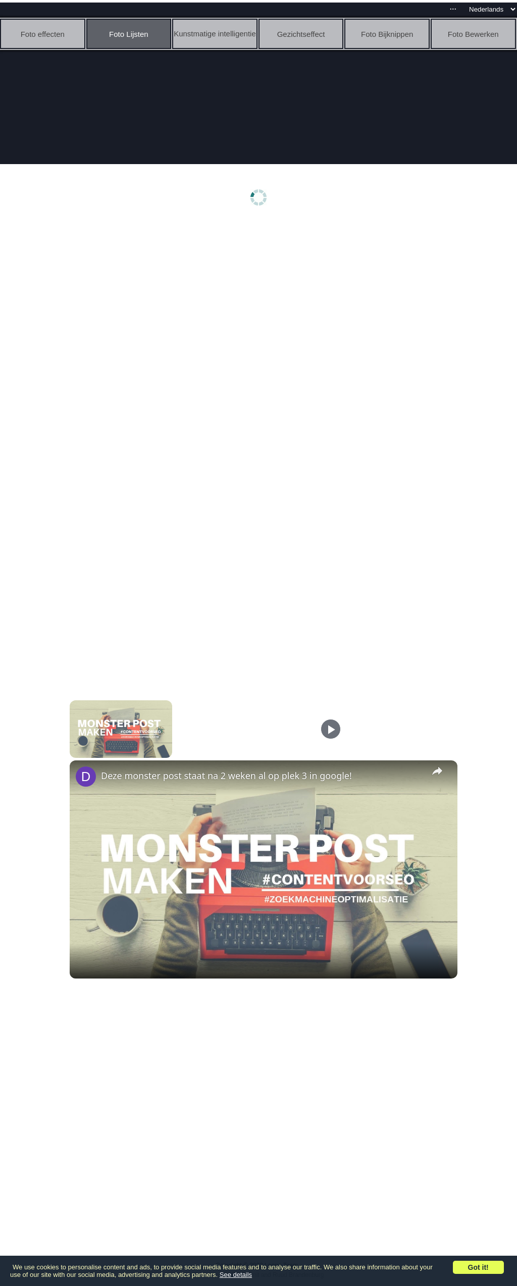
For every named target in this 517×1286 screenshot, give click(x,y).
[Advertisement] (261, 301)
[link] (86, 776)
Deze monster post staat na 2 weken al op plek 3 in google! (226, 775)
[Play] (331, 729)
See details (236, 1274)
